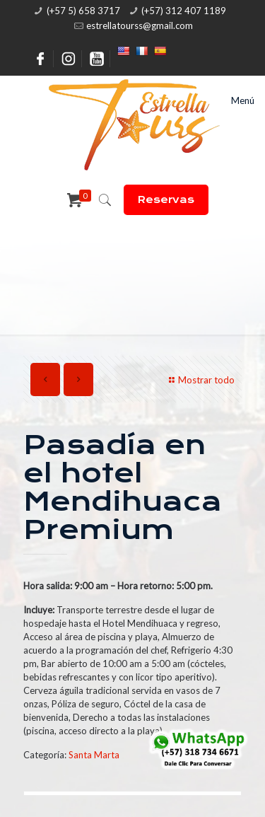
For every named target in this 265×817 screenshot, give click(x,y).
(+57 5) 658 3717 (83, 10)
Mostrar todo (200, 380)
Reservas (166, 199)
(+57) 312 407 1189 (183, 10)
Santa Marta (94, 754)
